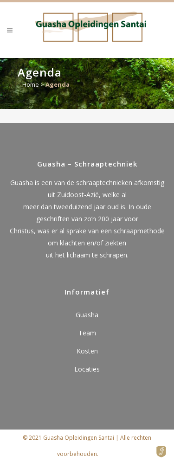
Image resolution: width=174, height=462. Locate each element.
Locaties (87, 369)
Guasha (87, 314)
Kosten (87, 350)
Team (87, 332)
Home (30, 84)
